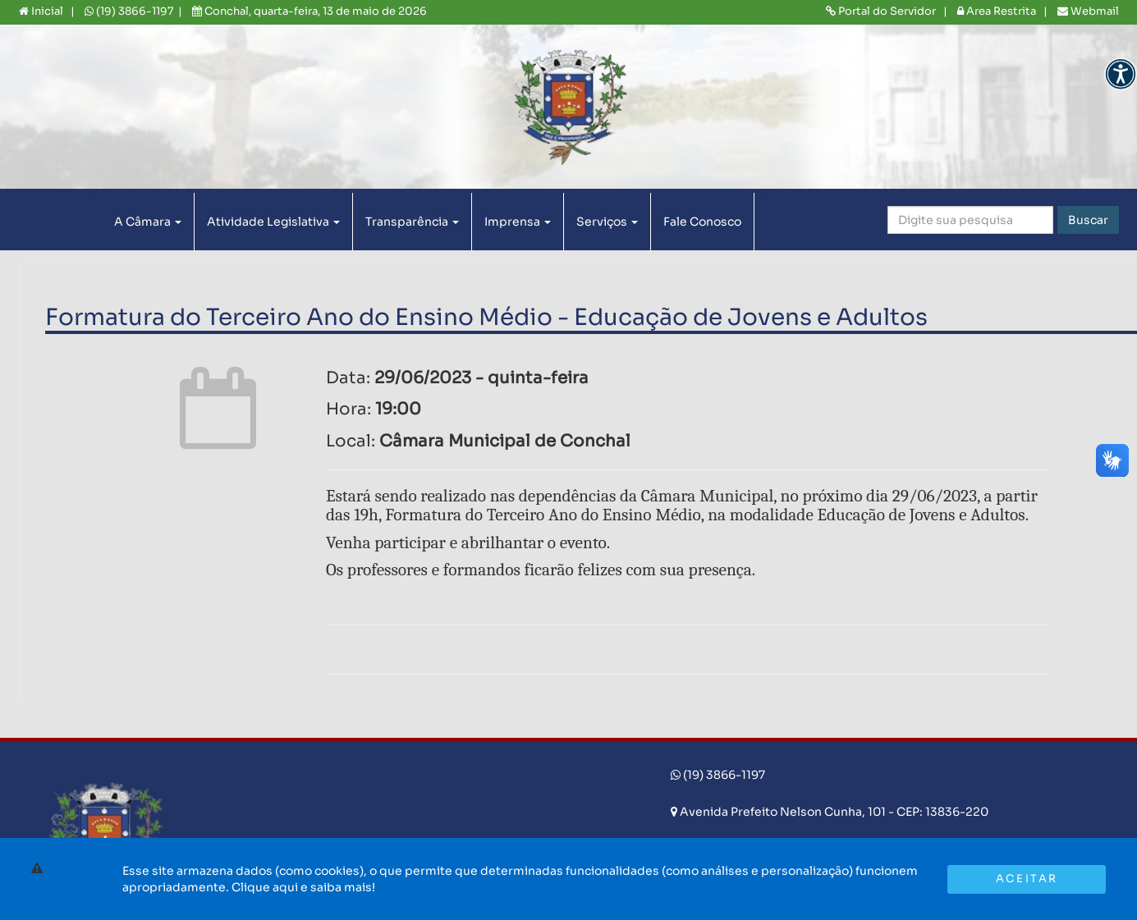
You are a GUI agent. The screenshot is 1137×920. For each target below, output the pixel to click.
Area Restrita (996, 11)
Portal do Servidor (881, 11)
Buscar (1088, 220)
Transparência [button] (412, 221)
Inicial (41, 11)
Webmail (1088, 11)
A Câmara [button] (147, 221)
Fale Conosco (702, 221)
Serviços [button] (607, 221)
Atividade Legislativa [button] (273, 221)
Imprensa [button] (517, 221)
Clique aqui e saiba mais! (303, 887)
